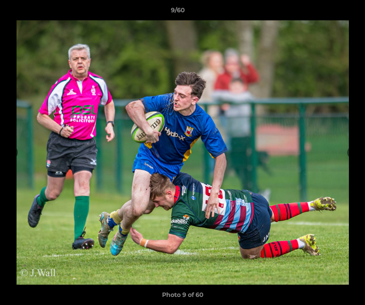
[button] (329, 12)
